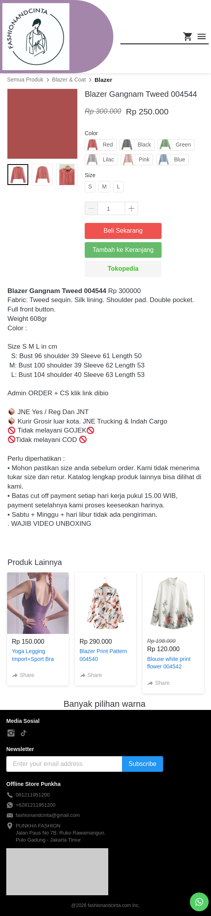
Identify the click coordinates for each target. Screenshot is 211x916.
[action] (199, 901)
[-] (11, 733)
